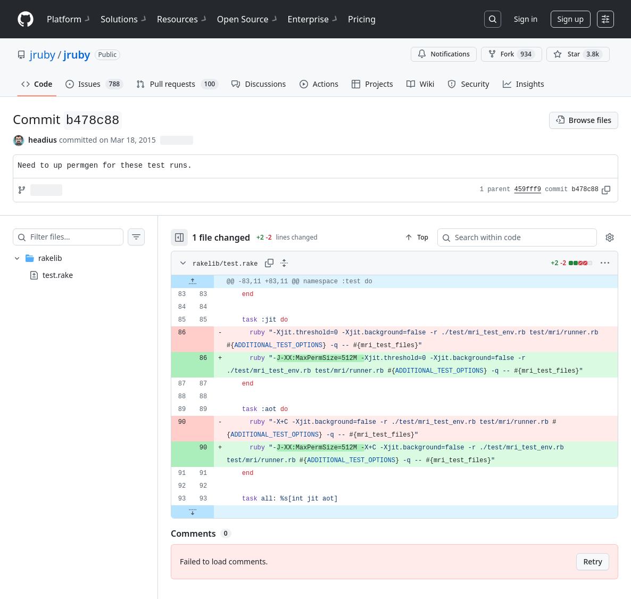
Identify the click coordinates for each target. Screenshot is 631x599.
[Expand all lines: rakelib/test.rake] (284, 263)
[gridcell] (394, 281)
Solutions (124, 19)
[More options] (604, 263)
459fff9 (527, 189)
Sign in (525, 19)
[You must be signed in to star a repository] (578, 54)
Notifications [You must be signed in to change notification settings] (443, 54)
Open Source (248, 19)
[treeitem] (79, 267)
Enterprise (313, 19)
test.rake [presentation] (58, 274)
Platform (69, 19)
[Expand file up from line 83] (192, 281)
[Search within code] (512, 237)
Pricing (362, 19)
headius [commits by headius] (42, 140)
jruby (42, 54)
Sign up (571, 19)
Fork (511, 54)
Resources (183, 19)
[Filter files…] (76, 237)
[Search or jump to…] (493, 19)
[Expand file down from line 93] (192, 511)
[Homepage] (25, 19)
